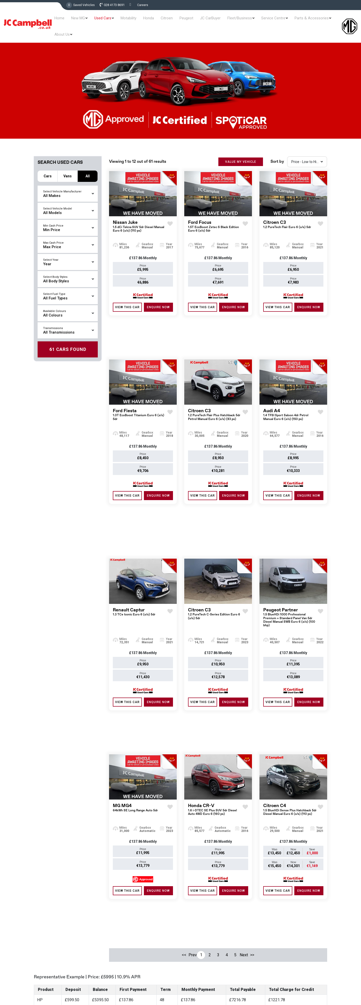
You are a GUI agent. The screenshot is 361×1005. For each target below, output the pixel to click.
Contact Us (193, 964)
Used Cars (109, 20)
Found (67, 338)
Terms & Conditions (287, 983)
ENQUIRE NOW (158, 299)
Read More (128, 999)
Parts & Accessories (296, 20)
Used (188, 912)
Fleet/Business (229, 20)
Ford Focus (215, 219)
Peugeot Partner (290, 526)
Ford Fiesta (140, 371)
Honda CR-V (215, 682)
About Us (327, 20)
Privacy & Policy (317, 983)
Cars (48, 164)
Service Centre (260, 20)
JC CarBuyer (203, 20)
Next (244, 787)
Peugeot (182, 20)
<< (184, 787)
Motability (132, 20)
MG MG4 (135, 680)
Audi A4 (290, 371)
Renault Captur (134, 521)
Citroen (165, 20)
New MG (87, 20)
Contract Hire (194, 946)
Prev (193, 787)
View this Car (127, 299)
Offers (189, 921)
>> (252, 787)
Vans (67, 164)
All (87, 164)
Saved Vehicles (84, 5)
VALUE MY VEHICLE (240, 154)
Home (71, 20)
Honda (149, 20)
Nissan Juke (140, 219)
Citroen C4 (290, 682)
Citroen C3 (287, 217)
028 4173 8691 (114, 5)
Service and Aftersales (201, 938)
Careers (142, 5)
